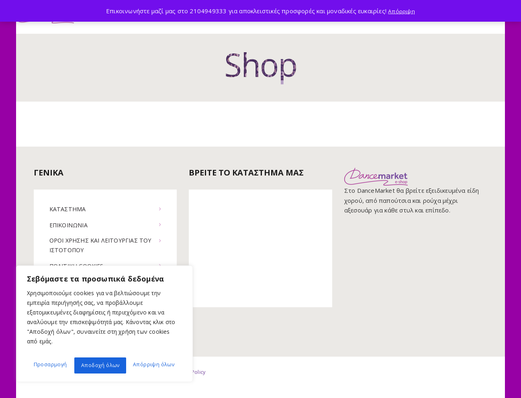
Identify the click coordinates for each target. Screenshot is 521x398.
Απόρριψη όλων (101, 365)
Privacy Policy (194, 382)
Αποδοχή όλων (156, 365)
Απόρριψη (401, 11)
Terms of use (144, 382)
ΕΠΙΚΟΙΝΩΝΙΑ (70, 225)
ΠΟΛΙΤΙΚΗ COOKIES (78, 267)
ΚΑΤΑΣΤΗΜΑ (68, 209)
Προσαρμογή (49, 365)
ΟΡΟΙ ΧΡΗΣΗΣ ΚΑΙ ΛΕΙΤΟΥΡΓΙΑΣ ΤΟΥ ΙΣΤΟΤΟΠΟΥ (97, 246)
